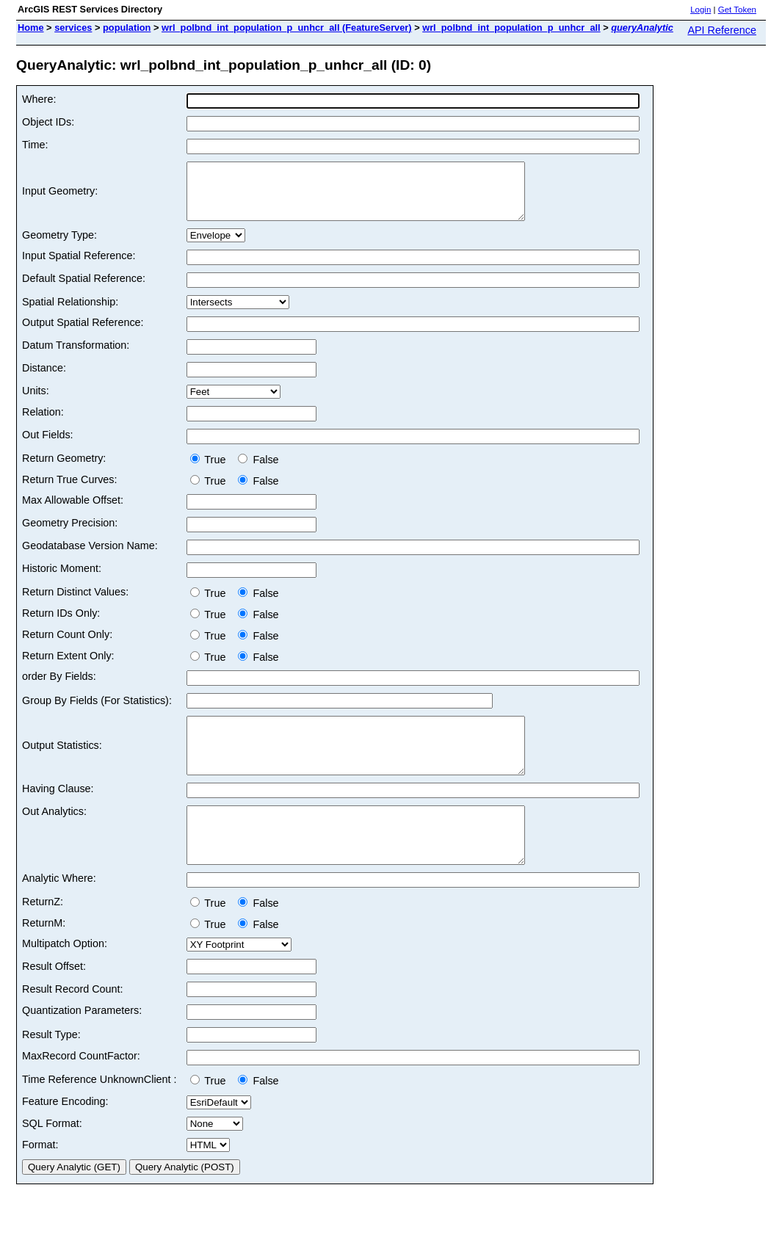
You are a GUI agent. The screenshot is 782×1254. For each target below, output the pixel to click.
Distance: (44, 379)
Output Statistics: (62, 762)
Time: (35, 145)
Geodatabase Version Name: (90, 556)
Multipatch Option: (64, 976)
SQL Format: (52, 1156)
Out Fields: (47, 446)
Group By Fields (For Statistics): (97, 711)
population (127, 27)
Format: (40, 1178)
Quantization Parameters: (82, 1043)
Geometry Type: (59, 246)
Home (31, 27)
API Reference (721, 30)
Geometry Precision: (69, 534)
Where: (39, 99)
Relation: (43, 423)
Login (700, 9)
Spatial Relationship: (70, 313)
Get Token (737, 9)
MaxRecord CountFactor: (81, 1089)
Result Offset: (54, 999)
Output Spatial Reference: (83, 333)
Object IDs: (48, 122)
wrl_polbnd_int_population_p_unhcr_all (511, 27)
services (73, 27)
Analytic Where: (59, 911)
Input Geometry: (60, 197)
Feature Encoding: (65, 1134)
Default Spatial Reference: (83, 289)
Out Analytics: (54, 833)
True (211, 470)
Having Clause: (58, 810)
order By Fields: (59, 687)
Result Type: (51, 1067)
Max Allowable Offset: (72, 511)
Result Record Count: (72, 1022)
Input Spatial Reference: (78, 266)
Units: (35, 401)
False (258, 470)
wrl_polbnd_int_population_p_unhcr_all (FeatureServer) (287, 27)
